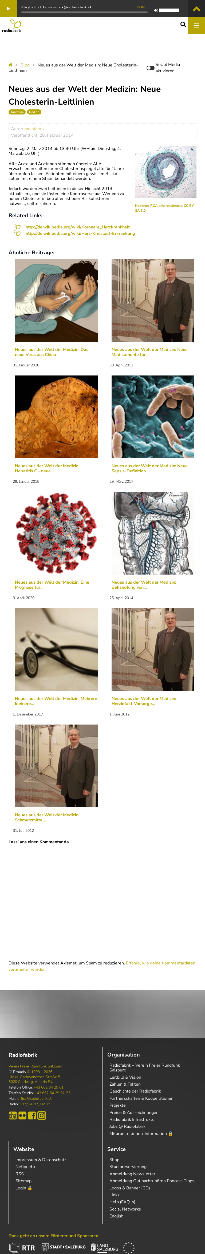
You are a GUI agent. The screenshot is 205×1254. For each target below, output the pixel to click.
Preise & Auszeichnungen (134, 1112)
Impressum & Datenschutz (40, 1160)
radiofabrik (34, 129)
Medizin (34, 112)
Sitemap (23, 1181)
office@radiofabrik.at (34, 1098)
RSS (19, 1174)
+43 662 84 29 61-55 (52, 1093)
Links (114, 1195)
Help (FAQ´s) (122, 1202)
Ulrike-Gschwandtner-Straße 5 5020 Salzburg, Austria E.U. (34, 1079)
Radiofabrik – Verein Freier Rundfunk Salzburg (144, 1067)
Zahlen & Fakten (125, 1084)
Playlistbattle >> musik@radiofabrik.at (56, 7)
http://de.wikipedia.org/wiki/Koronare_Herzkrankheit (78, 227)
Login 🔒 (24, 1188)
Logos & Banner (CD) (129, 1188)
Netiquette (26, 1167)
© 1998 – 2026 (39, 1072)
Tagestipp (17, 112)
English (116, 1216)
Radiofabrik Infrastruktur (132, 1119)
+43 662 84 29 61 (49, 1087)
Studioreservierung (128, 1167)
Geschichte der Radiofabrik (135, 1091)
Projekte (117, 1105)
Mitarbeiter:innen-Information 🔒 (141, 1134)
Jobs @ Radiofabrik (127, 1126)
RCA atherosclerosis (166, 205)
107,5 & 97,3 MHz (35, 1104)
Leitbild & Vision (125, 1077)
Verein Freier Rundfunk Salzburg (35, 1066)
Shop (114, 1160)
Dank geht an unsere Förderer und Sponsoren (53, 1236)
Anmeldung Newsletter (132, 1174)
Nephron (142, 205)
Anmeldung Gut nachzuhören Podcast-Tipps (151, 1181)
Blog (25, 65)
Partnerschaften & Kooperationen (141, 1098)
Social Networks (125, 1209)
